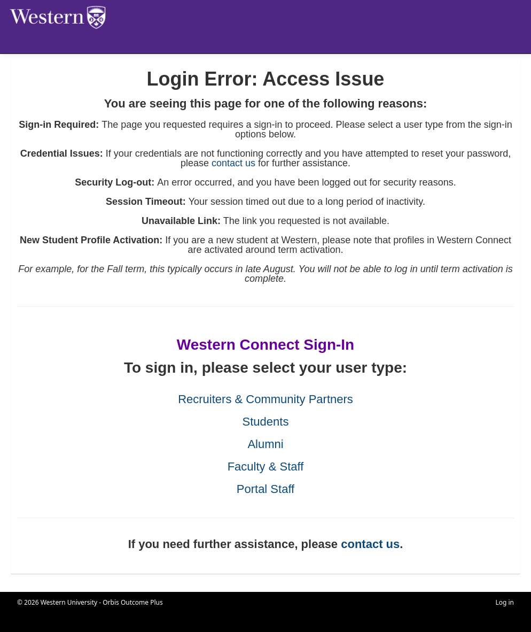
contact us (233, 163)
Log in (504, 602)
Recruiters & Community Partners (265, 399)
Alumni (265, 444)
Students (266, 421)
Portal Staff (265, 489)
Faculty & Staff (266, 466)
